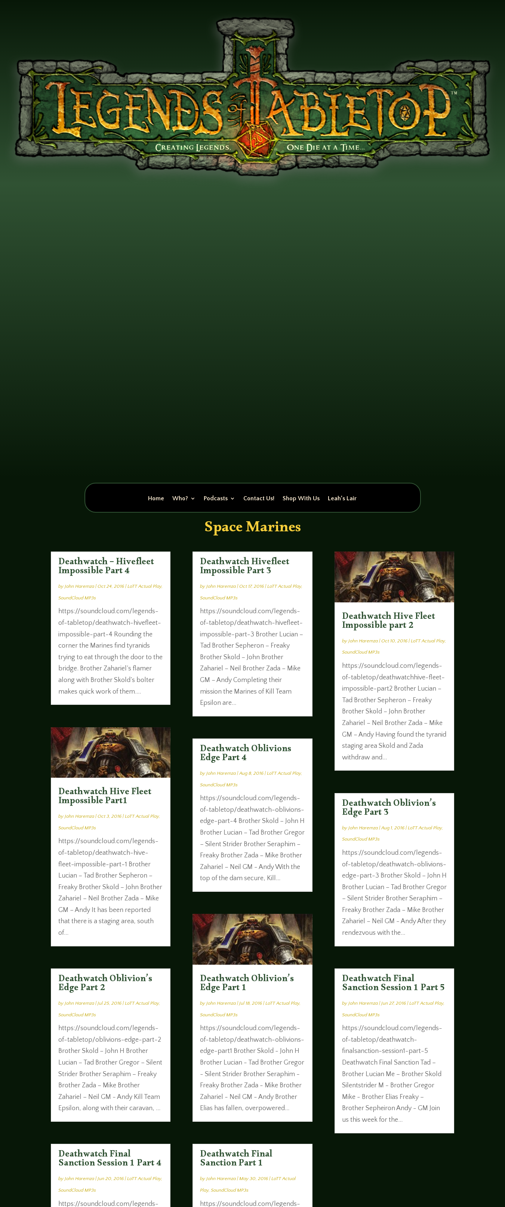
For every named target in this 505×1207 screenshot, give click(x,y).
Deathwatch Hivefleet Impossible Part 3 (244, 568)
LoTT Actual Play (144, 586)
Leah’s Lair (342, 499)
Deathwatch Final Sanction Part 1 (236, 1160)
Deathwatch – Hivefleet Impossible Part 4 (106, 568)
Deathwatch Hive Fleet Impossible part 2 (388, 622)
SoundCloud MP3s (77, 598)
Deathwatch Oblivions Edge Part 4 (245, 755)
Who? (180, 499)
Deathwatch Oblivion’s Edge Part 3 (389, 809)
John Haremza (79, 586)
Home (156, 499)
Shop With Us (301, 499)
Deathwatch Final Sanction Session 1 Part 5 (393, 985)
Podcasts (216, 499)
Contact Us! (258, 499)
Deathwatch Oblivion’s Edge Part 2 (105, 985)
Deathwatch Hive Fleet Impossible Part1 (104, 798)
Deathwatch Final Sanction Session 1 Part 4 (109, 1160)
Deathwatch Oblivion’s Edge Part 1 (247, 985)
